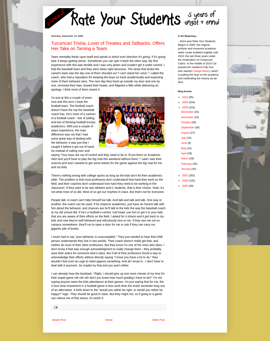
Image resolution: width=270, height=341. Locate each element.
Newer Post (59, 319)
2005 (185, 185)
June (184, 142)
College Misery (201, 71)
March (185, 158)
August (185, 132)
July (184, 137)
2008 (185, 107)
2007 (185, 175)
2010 (185, 97)
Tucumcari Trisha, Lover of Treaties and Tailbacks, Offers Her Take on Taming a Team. (108, 46)
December (187, 111)
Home (109, 319)
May (184, 148)
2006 (185, 180)
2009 (185, 102)
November (187, 117)
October (186, 122)
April (184, 153)
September (188, 127)
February (187, 163)
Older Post (158, 319)
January (186, 168)
